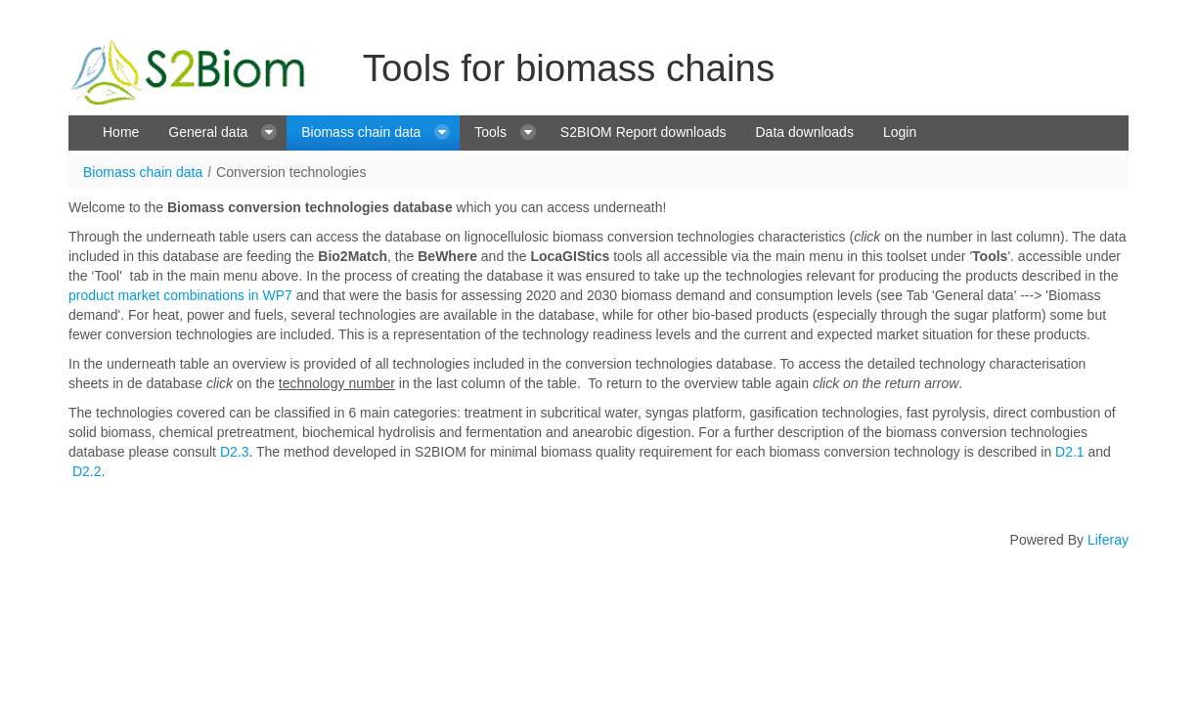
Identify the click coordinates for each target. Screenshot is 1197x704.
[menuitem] (121, 133)
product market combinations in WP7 (180, 295)
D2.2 (87, 471)
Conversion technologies (291, 172)
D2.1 (1070, 452)
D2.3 (234, 452)
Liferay (1108, 540)
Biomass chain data (142, 172)
